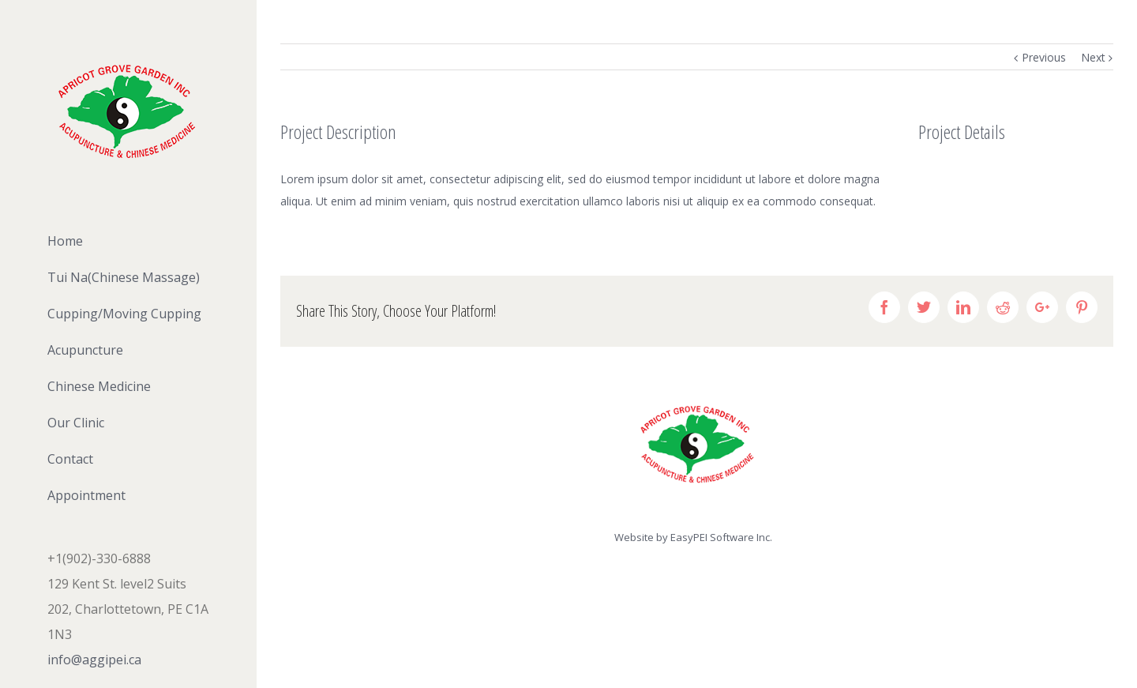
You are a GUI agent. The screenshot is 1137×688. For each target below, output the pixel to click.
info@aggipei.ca (94, 659)
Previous (1044, 57)
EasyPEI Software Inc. (721, 537)
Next (1093, 57)
